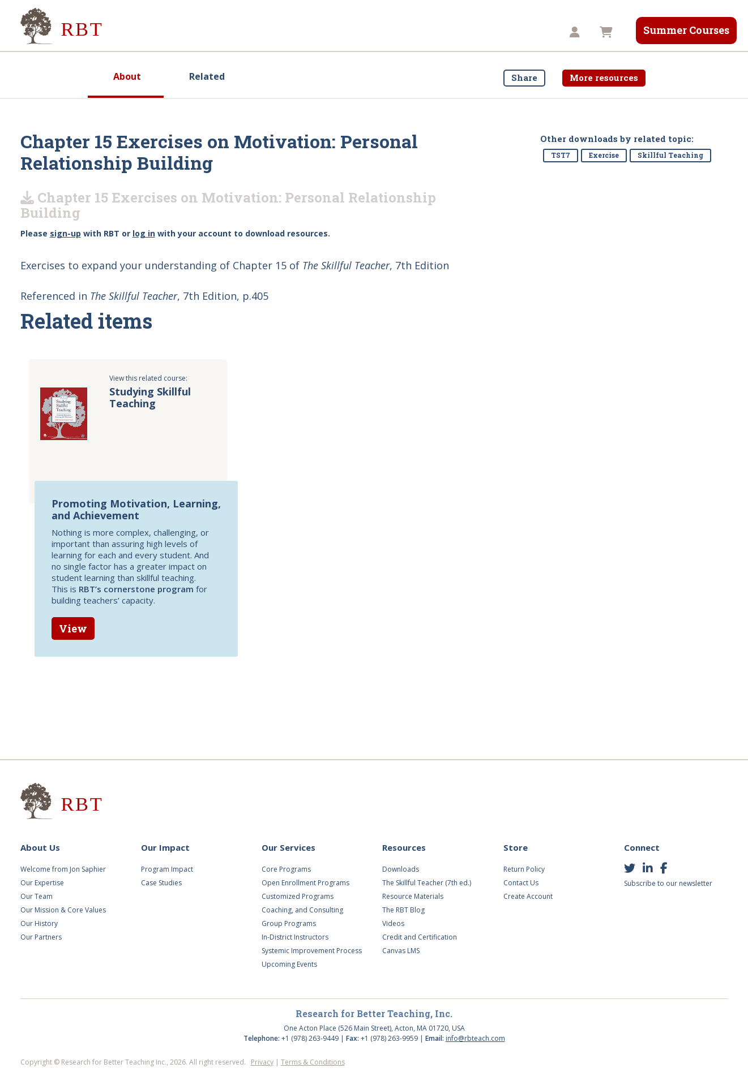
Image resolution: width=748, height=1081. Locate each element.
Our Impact (212, 32)
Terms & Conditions (313, 1062)
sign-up (65, 233)
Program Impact (167, 869)
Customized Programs (298, 896)
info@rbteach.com (475, 1038)
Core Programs (286, 869)
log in (143, 233)
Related (207, 76)
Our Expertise (42, 883)
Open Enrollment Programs (305, 883)
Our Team (36, 896)
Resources (414, 32)
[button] (576, 32)
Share (524, 77)
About (127, 76)
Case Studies (161, 883)
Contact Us (520, 883)
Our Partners (41, 937)
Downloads (400, 869)
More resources (604, 77)
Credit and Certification (419, 937)
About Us (144, 32)
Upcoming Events (289, 964)
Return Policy (524, 869)
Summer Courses (686, 30)
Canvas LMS (401, 950)
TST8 (521, 32)
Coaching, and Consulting (302, 910)
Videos (353, 32)
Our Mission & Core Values (63, 910)
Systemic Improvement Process (312, 950)
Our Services (287, 32)
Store (473, 32)
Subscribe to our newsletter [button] (668, 883)
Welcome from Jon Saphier (63, 869)
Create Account (528, 896)
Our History (39, 923)
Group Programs (289, 923)
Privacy (262, 1062)
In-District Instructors (295, 937)
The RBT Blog (403, 910)
